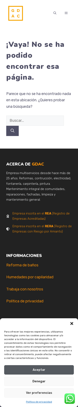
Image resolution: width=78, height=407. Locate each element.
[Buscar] (12, 131)
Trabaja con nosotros (24, 289)
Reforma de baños (22, 265)
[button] (72, 323)
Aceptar (39, 370)
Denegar (39, 381)
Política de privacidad (39, 401)
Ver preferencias (39, 393)
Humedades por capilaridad (29, 277)
